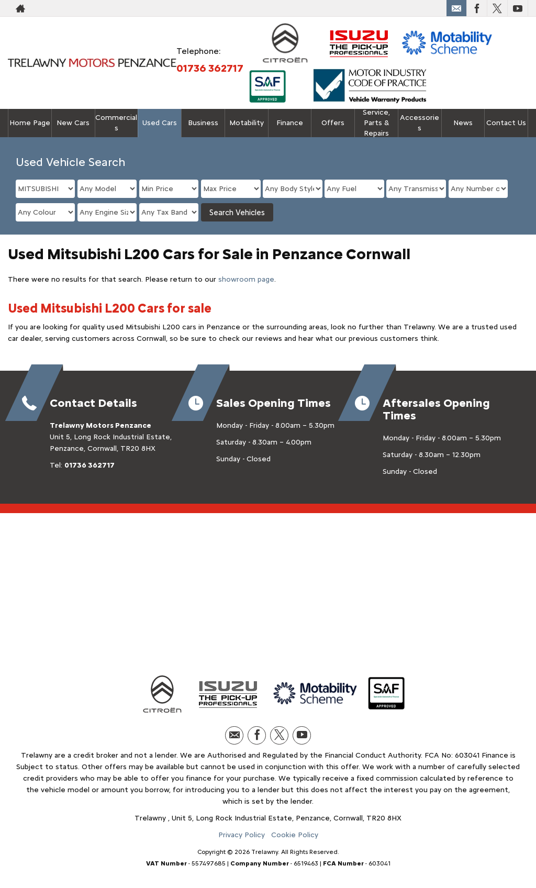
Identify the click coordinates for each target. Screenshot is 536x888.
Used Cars (159, 122)
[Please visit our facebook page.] (476, 8)
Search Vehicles (237, 212)
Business (203, 122)
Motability (246, 122)
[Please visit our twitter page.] (497, 8)
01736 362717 (209, 68)
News (463, 122)
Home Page (29, 122)
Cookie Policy (294, 834)
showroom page (246, 279)
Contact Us (506, 122)
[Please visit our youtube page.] (517, 8)
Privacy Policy (241, 834)
